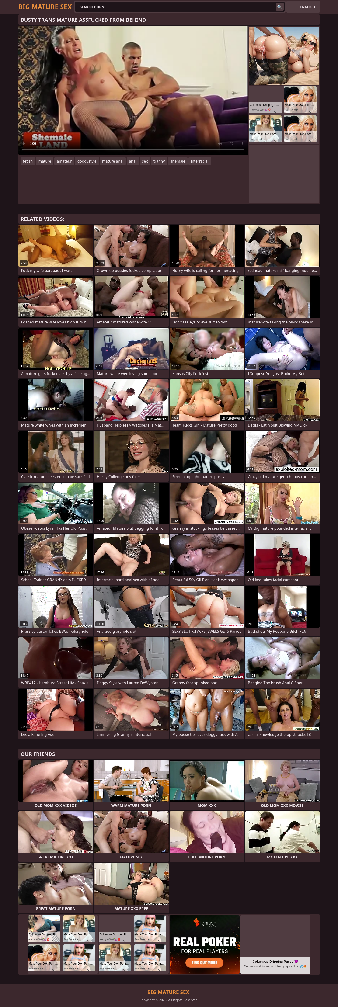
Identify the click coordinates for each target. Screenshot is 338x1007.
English (307, 6)
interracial (200, 161)
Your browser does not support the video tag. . (133, 90)
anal (132, 161)
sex (145, 161)
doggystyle (87, 161)
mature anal (112, 161)
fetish (28, 161)
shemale (178, 161)
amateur (64, 161)
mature (44, 161)
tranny (159, 161)
